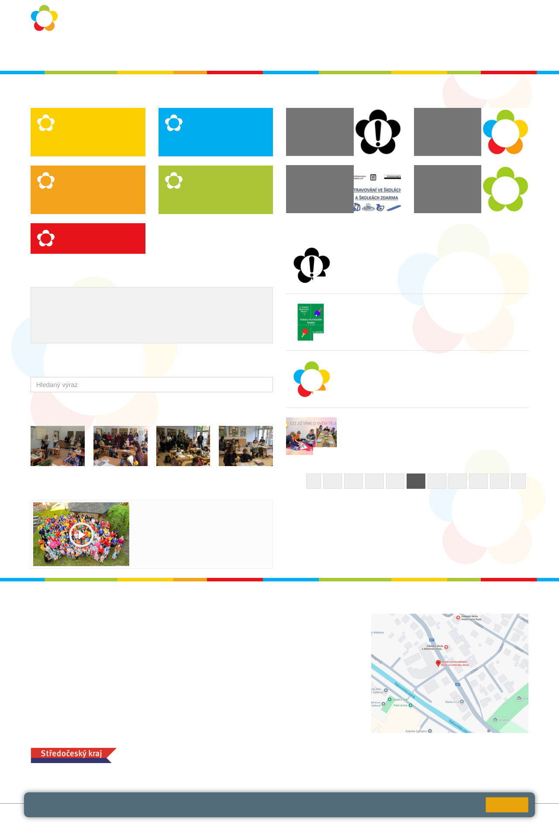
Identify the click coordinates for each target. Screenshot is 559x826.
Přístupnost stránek (228, 815)
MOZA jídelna (221, 749)
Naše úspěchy (60, 315)
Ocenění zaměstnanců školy (133, 315)
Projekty (241, 301)
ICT (217, 301)
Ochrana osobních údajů (171, 53)
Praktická (202, 145)
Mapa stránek (146, 815)
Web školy (513, 815)
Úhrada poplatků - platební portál (179, 329)
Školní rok (234, 53)
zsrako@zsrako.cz (250, 685)
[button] (264, 384)
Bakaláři (432, 53)
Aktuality (274, 53)
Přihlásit (182, 815)
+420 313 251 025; (229, 763)
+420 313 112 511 (239, 627)
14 (416, 481)
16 (458, 481)
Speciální (74, 145)
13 (395, 481)
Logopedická (79, 135)
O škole (111, 53)
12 (374, 481)
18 (499, 481)
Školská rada (503, 53)
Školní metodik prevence (140, 301)
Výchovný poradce (67, 301)
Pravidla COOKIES (289, 815)
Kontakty (359, 53)
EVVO (195, 301)
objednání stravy (282, 763)
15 (437, 481)
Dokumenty (316, 53)
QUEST (396, 53)
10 (332, 481)
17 (478, 481)
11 (353, 481)
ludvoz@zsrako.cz (249, 637)
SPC (464, 53)
